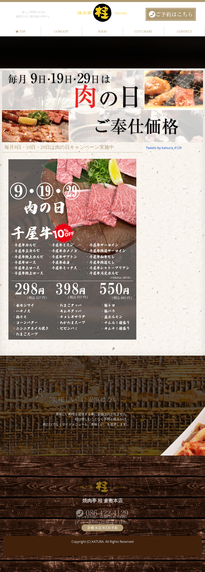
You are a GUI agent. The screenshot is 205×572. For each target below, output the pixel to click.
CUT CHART (143, 31)
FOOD (102, 31)
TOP (20, 31)
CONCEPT (61, 31)
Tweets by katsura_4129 (164, 148)
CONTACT (184, 31)
